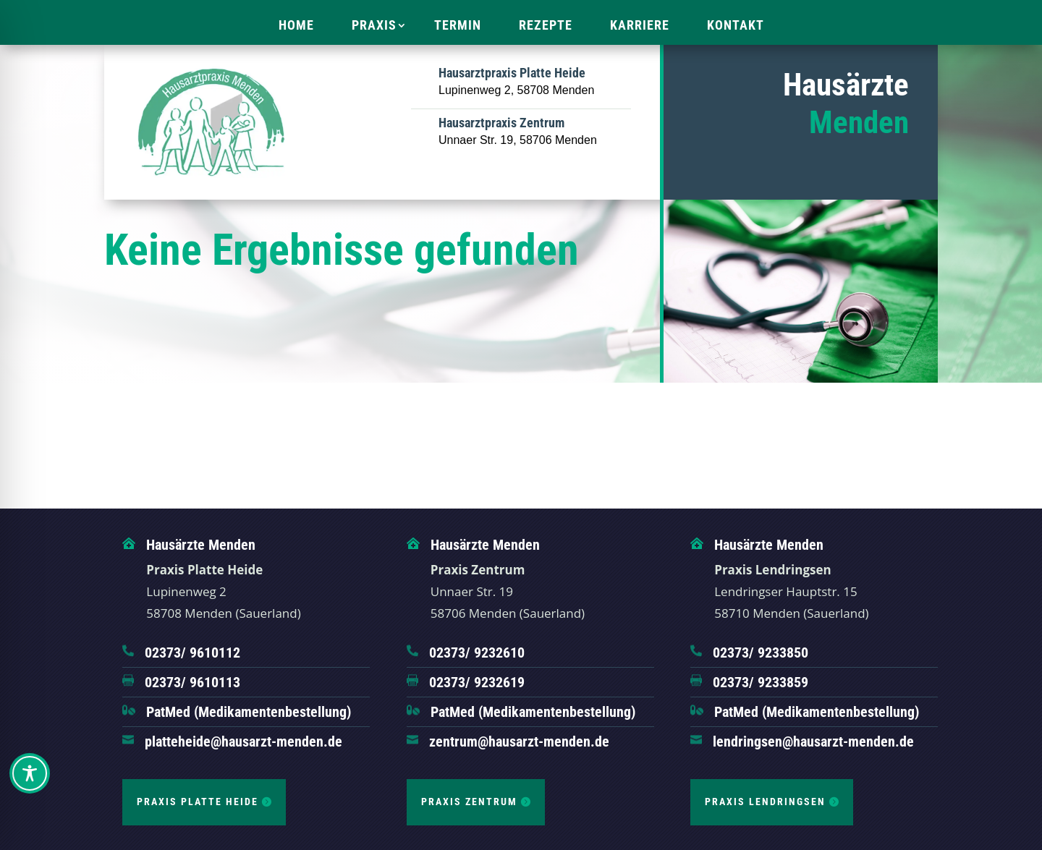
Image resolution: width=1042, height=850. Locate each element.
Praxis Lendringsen (765, 801)
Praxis (374, 25)
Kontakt (735, 25)
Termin (457, 25)
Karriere (639, 25)
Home (296, 25)
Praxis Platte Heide (197, 801)
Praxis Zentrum (469, 801)
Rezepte (545, 25)
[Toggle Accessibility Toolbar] (29, 773)
